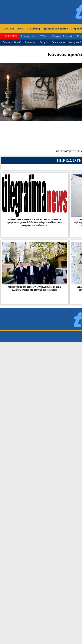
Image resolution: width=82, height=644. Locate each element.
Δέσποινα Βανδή (12, 42)
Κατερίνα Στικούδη (62, 36)
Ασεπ (20, 28)
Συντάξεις (30, 42)
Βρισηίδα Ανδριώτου (55, 28)
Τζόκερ (44, 36)
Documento (58, 42)
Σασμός (44, 42)
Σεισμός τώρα (28, 36)
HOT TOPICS (9, 36)
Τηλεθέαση (33, 28)
